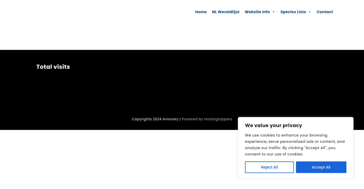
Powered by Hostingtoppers (207, 119)
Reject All (269, 167)
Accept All (321, 167)
